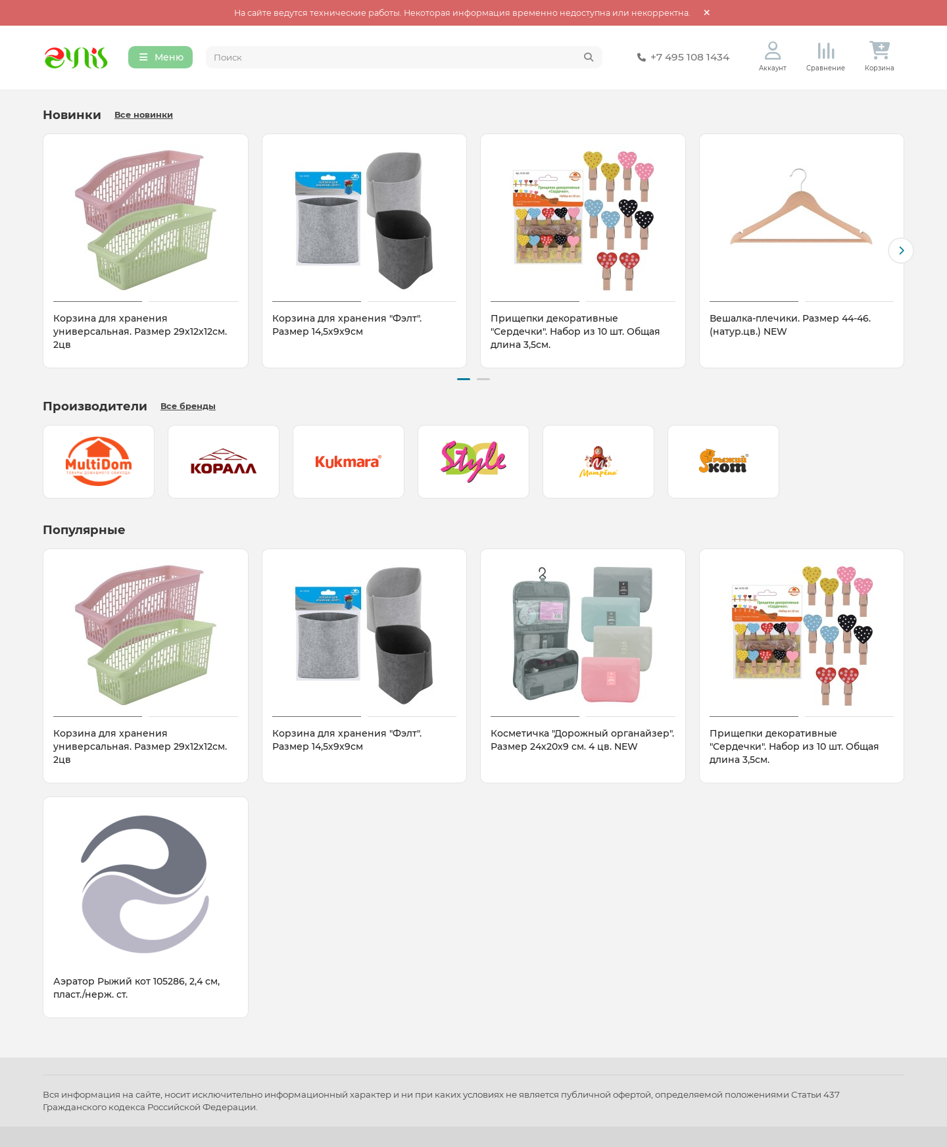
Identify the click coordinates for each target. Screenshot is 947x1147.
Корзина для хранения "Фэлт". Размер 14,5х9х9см (347, 325)
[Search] (404, 58)
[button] (901, 251)
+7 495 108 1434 (680, 58)
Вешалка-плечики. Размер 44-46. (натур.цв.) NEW (790, 325)
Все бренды (188, 406)
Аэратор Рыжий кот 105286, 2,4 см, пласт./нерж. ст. (136, 987)
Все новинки (143, 115)
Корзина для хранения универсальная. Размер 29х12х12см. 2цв (140, 332)
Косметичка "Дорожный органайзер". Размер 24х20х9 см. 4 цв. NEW (582, 739)
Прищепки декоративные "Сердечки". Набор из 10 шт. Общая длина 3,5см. (575, 332)
